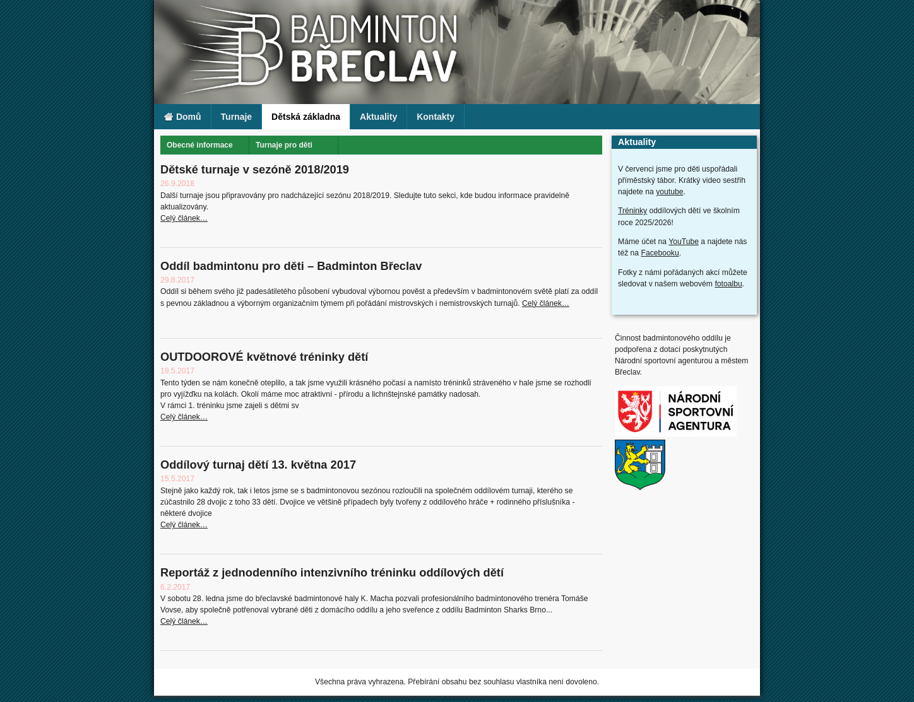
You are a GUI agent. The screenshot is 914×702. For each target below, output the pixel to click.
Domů (182, 117)
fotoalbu (728, 283)
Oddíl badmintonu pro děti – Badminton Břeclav (291, 265)
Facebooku (660, 253)
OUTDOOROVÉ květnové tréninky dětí (264, 356)
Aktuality (378, 117)
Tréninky (632, 210)
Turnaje (236, 117)
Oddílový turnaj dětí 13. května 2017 (258, 464)
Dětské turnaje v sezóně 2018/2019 (254, 169)
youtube (669, 191)
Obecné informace (200, 145)
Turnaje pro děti (284, 145)
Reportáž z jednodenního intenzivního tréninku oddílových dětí (332, 572)
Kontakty (435, 117)
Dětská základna (305, 117)
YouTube (683, 241)
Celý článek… (184, 218)
